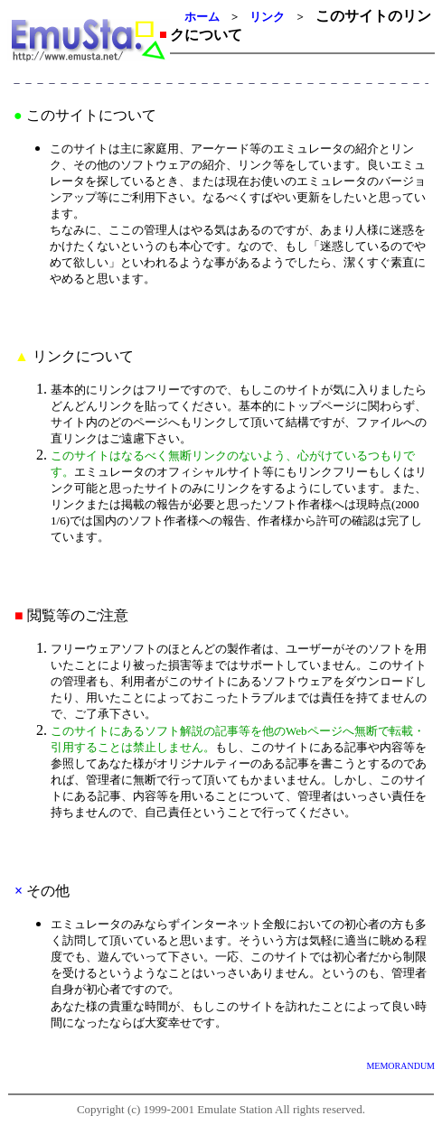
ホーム (202, 16)
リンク (267, 16)
